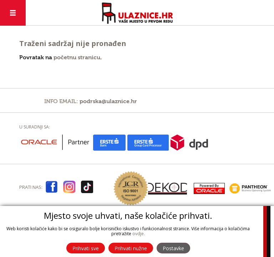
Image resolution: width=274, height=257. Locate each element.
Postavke (173, 248)
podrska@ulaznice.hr (108, 101)
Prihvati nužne (131, 248)
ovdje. (138, 234)
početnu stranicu (77, 57)
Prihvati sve (85, 248)
